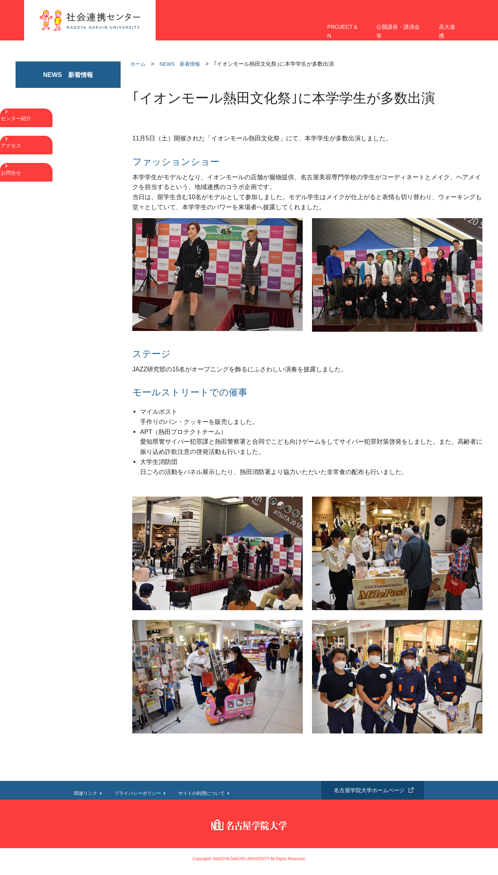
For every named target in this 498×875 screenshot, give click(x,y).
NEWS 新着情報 (180, 64)
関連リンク (85, 793)
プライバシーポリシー (137, 793)
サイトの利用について (201, 793)
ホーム (138, 64)
